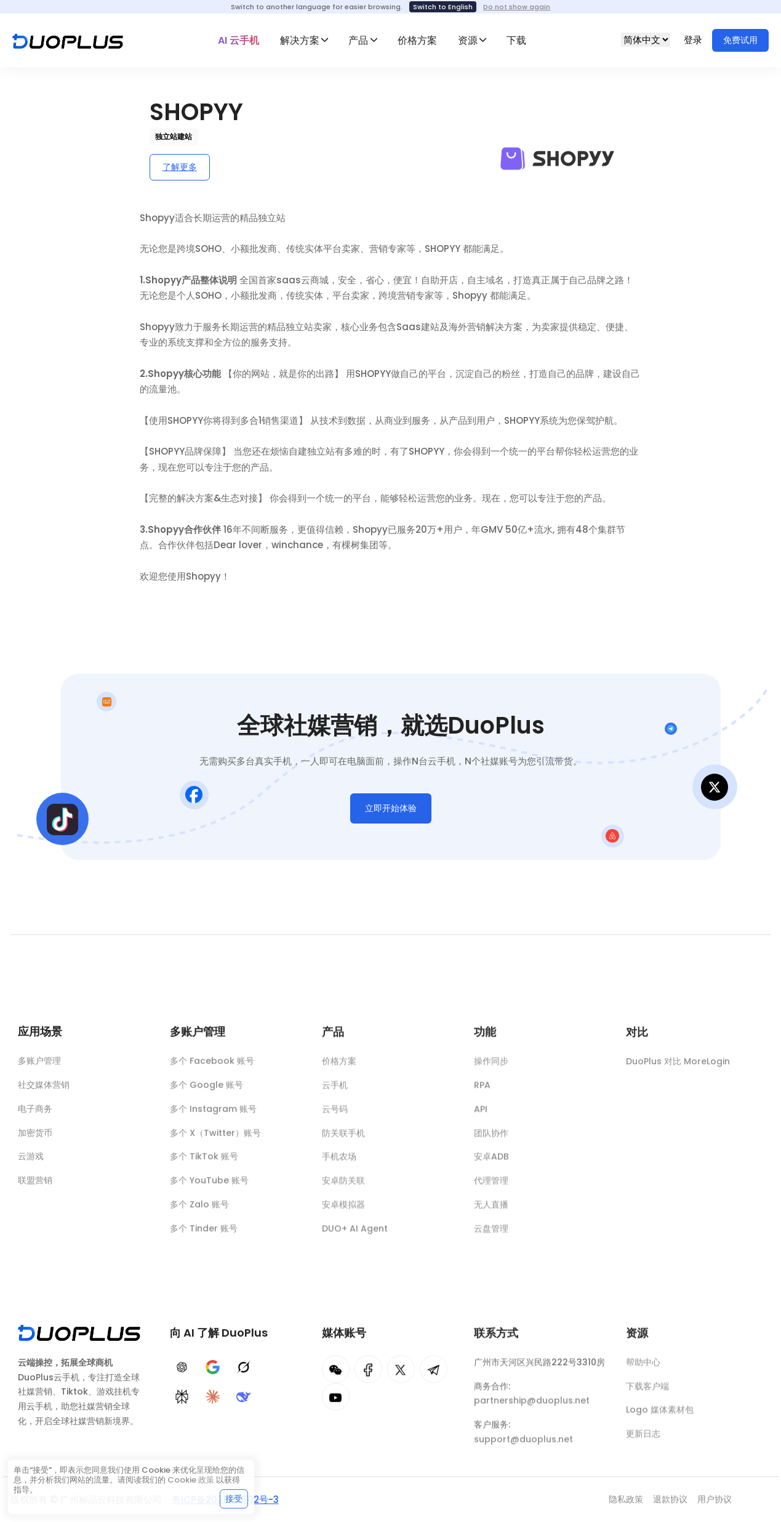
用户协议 (714, 1499)
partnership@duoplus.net (532, 1407)
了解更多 (179, 167)
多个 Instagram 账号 (213, 1113)
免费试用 (740, 40)
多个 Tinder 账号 (204, 1233)
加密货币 (35, 1135)
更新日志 (643, 1440)
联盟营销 (35, 1182)
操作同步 (491, 1067)
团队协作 (491, 1139)
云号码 (335, 1115)
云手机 (335, 1091)
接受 (233, 1498)
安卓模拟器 (343, 1211)
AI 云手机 (238, 40)
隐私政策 (626, 1499)
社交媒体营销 (44, 1087)
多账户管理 (39, 1063)
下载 (516, 40)
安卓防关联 (343, 1187)
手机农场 (339, 1163)
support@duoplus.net (523, 1445)
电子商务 (35, 1111)
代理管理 (491, 1187)
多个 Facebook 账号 (212, 1065)
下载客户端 (647, 1392)
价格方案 (417, 40)
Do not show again (516, 7)
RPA (482, 1091)
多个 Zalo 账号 (199, 1209)
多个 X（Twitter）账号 (215, 1137)
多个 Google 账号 (206, 1089)
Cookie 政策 (190, 1480)
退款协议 (670, 1499)
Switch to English (443, 7)
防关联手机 (343, 1139)
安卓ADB (491, 1163)
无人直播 (491, 1211)
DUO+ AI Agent (355, 1235)
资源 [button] (468, 40)
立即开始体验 (391, 810)
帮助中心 (643, 1368)
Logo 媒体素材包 (660, 1416)
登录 (694, 39)
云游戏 (31, 1158)
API (480, 1115)
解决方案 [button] (299, 40)
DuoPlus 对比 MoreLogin (678, 1069)
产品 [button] (358, 40)
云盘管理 (491, 1235)
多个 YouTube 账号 (209, 1185)
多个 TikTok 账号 (204, 1161)
